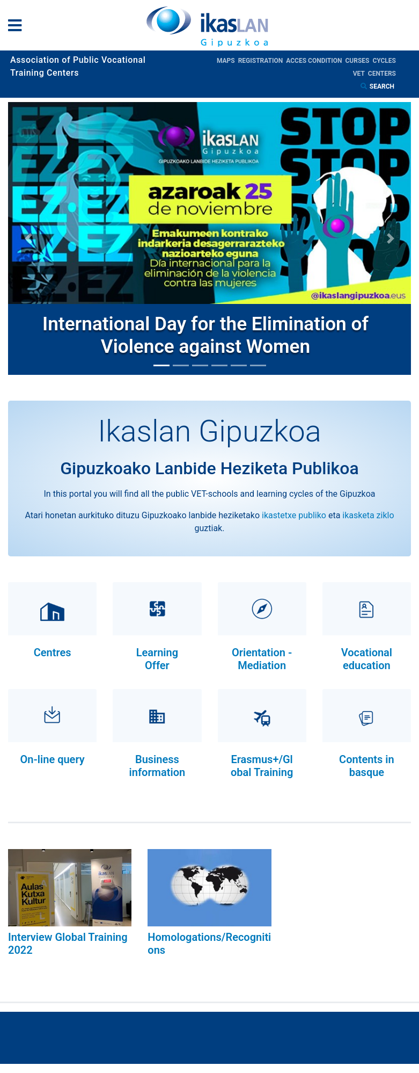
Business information (157, 766)
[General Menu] (18, 28)
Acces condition (315, 60)
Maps (227, 60)
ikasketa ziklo (368, 515)
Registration (262, 60)
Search (383, 86)
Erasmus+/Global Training (262, 766)
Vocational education (366, 659)
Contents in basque (366, 766)
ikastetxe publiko (294, 515)
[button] (28, 238)
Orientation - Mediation (262, 659)
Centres (52, 652)
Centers (382, 73)
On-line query (52, 759)
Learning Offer (157, 659)
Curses (358, 60)
